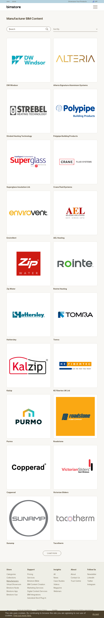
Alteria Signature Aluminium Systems (70, 85)
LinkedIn (90, 578)
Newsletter (91, 574)
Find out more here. (22, 615)
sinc (8, 1)
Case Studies (59, 581)
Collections (11, 578)
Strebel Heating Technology (19, 136)
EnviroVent (11, 238)
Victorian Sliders (60, 492)
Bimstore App (12, 591)
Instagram (91, 584)
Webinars (57, 591)
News (56, 578)
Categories (11, 574)
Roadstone (58, 441)
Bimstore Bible (33, 581)
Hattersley (11, 340)
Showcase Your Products (77, 1)
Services (31, 578)
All (54, 574)
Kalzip (9, 391)
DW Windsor (12, 85)
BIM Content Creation (36, 584)
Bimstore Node (13, 588)
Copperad (11, 492)
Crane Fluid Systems (62, 187)
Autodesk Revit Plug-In (36, 598)
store (14, 1)
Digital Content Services (37, 591)
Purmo (10, 441)
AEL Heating (58, 238)
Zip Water (11, 289)
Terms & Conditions (24, 610)
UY (94, 2)
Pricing (30, 574)
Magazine (58, 588)
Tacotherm (58, 543)
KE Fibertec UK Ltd (61, 391)
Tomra (56, 340)
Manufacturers (13, 581)
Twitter (90, 581)
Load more (52, 553)
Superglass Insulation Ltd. (18, 187)
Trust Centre (76, 581)
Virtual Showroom (14, 584)
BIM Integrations (34, 595)
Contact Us (75, 578)
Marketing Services (35, 588)
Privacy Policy (42, 610)
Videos (56, 584)
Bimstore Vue (12, 595)
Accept (96, 614)
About (73, 574)
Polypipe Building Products (65, 136)
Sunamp (10, 543)
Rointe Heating (60, 289)
